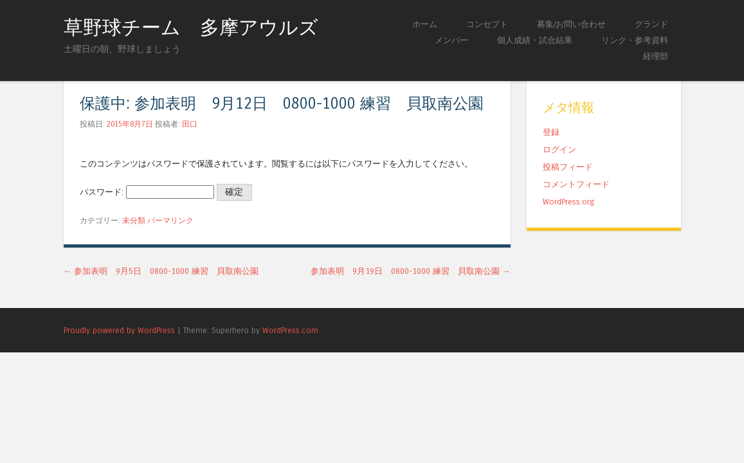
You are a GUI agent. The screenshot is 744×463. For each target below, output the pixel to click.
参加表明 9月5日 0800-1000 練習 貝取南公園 (161, 271)
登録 (551, 132)
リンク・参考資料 (634, 40)
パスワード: (147, 192)
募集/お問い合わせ (571, 24)
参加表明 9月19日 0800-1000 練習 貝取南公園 (411, 271)
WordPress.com (290, 330)
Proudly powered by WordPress (119, 330)
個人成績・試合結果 (534, 40)
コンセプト (487, 24)
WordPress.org (568, 201)
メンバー (451, 40)
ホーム (424, 24)
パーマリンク (170, 220)
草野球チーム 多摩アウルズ (191, 27)
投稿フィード (568, 167)
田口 (189, 124)
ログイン (559, 149)
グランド (651, 24)
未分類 (133, 220)
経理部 (655, 56)
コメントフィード (576, 184)
